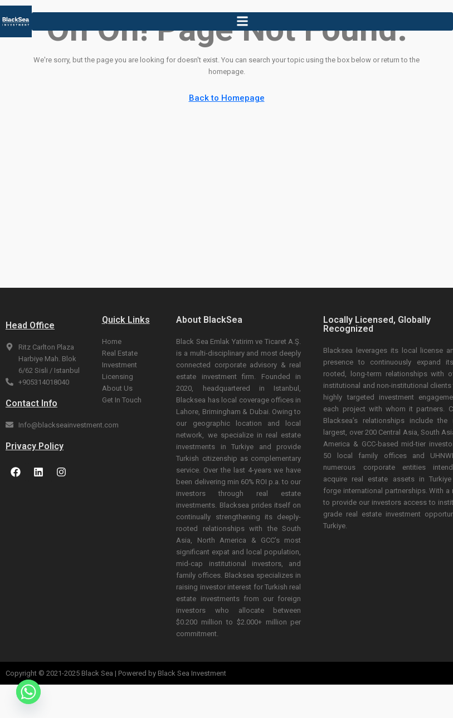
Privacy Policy (35, 446)
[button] (242, 21)
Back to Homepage (227, 98)
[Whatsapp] (28, 692)
